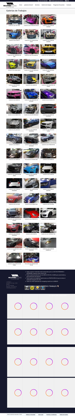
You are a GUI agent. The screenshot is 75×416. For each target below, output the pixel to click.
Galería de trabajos (46, 5)
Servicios (37, 5)
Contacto (69, 5)
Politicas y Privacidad (30, 414)
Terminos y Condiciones (51, 414)
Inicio (20, 5)
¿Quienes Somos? (28, 5)
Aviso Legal (40, 414)
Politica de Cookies (64, 414)
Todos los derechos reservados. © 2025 (14, 414)
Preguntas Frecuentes (58, 5)
